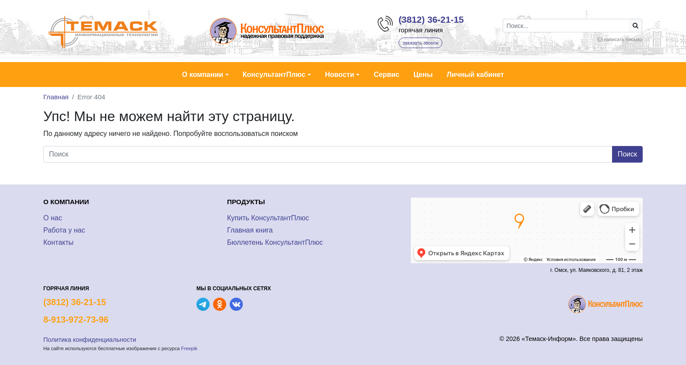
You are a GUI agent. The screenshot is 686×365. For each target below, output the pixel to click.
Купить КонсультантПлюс (268, 218)
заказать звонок (420, 42)
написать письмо (623, 39)
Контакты (58, 242)
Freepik (189, 348)
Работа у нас (64, 230)
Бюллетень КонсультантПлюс (275, 242)
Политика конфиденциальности (89, 339)
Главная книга (250, 230)
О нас (52, 218)
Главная (56, 97)
